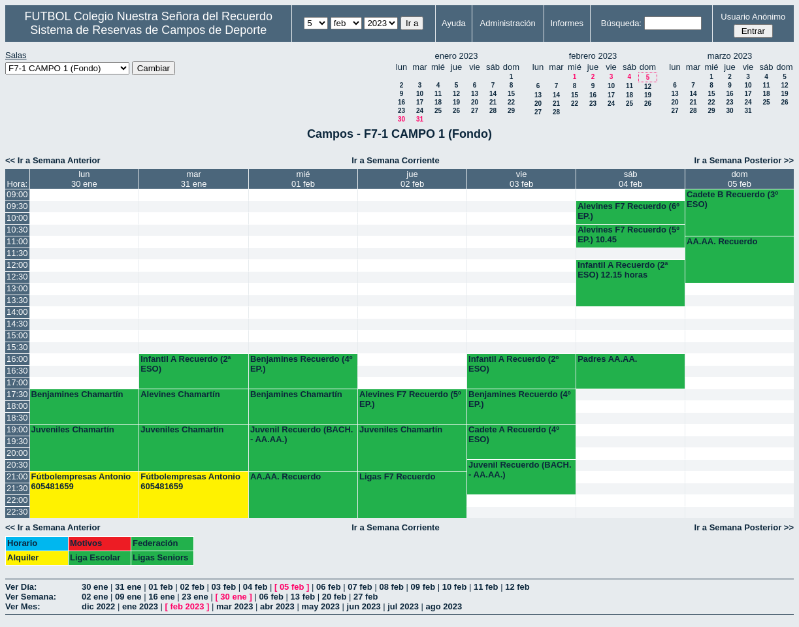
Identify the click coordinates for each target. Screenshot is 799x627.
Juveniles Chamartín (72, 429)
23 (401, 110)
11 (438, 93)
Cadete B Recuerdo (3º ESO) (732, 199)
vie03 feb (521, 179)
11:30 (17, 253)
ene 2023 (140, 606)
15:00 (17, 335)
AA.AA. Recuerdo (722, 241)
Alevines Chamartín (180, 394)
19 (456, 102)
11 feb (486, 587)
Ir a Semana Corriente (395, 160)
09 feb (423, 587)
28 (493, 110)
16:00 (17, 359)
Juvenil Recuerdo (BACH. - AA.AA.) (301, 434)
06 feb (328, 587)
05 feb (292, 587)
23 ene (195, 597)
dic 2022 (98, 606)
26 (456, 110)
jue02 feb (412, 179)
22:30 (17, 512)
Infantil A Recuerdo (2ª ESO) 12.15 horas (623, 270)
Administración (508, 23)
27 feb (365, 597)
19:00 (17, 429)
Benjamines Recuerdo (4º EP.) (301, 364)
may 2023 (320, 606)
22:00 (17, 500)
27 (474, 110)
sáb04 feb (630, 179)
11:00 (17, 241)
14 (493, 93)
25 (438, 110)
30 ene (95, 587)
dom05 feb (739, 179)
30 (401, 119)
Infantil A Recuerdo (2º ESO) (513, 364)
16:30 (17, 371)
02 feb (192, 587)
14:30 (17, 324)
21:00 (17, 476)
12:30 (17, 276)
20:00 (17, 453)
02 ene (95, 597)
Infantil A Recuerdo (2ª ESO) (185, 364)
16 (401, 102)
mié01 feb (303, 179)
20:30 (17, 465)
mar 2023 (234, 606)
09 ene (128, 597)
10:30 (17, 229)
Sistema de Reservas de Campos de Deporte (148, 30)
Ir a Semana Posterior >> (744, 160)
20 (474, 102)
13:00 (17, 288)
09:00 (17, 194)
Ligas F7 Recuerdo (397, 476)
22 (511, 102)
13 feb (303, 597)
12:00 (17, 265)
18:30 (17, 418)
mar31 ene (194, 179)
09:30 (17, 206)
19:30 (17, 441)
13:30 (17, 300)
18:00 (17, 406)
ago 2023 (444, 606)
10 (419, 93)
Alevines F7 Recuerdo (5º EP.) (410, 399)
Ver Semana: (30, 597)
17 (419, 102)
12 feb (517, 587)
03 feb (224, 587)
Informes (566, 23)
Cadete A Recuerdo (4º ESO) (513, 434)
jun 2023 (364, 606)
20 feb (334, 597)
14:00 (17, 312)
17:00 (17, 382)
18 (438, 102)
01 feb (160, 587)
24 (419, 110)
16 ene (161, 597)
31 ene (128, 587)
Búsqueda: (621, 23)
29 (511, 110)
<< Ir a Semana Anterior (52, 160)
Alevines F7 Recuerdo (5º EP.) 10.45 (628, 234)
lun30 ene (84, 179)
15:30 (17, 347)
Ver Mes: (22, 606)
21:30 (17, 488)
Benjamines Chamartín (77, 394)
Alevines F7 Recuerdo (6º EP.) (628, 211)
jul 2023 (403, 606)
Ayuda (454, 23)
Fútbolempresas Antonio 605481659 (81, 481)
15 (511, 93)
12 (456, 93)
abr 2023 (277, 606)
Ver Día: (21, 587)
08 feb (391, 587)
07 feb (360, 587)
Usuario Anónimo (753, 17)
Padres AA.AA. (607, 359)
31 (419, 119)
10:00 (17, 218)
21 (493, 102)
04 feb (255, 587)
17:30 (17, 394)
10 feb (454, 587)
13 (474, 93)
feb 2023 (187, 606)
